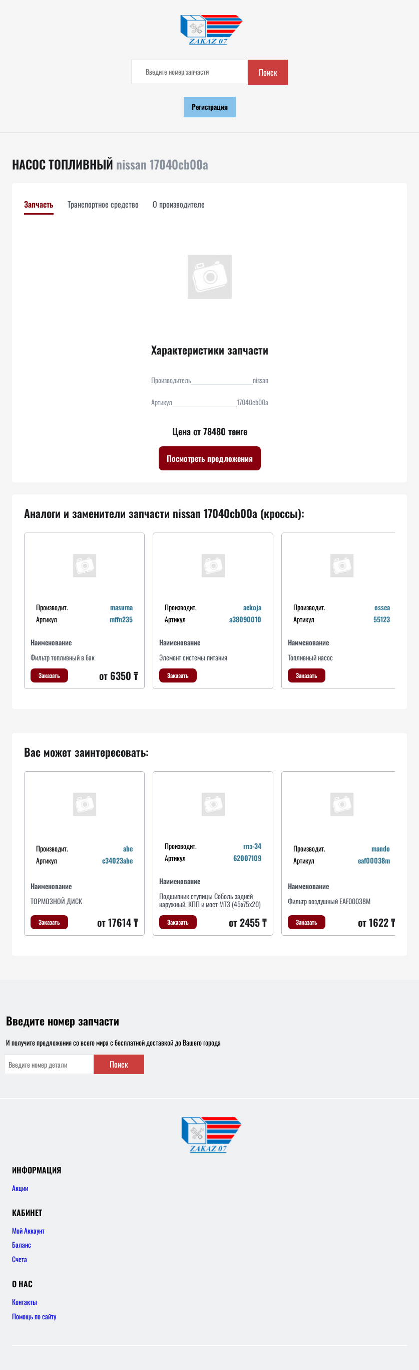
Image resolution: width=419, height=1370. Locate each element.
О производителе (179, 204)
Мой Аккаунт (28, 1230)
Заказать (49, 675)
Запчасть (39, 204)
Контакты (24, 1301)
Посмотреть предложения (210, 458)
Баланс (21, 1244)
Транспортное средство (103, 204)
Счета (19, 1259)
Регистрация (210, 106)
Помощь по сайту (34, 1316)
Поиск (268, 72)
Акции (20, 1187)
